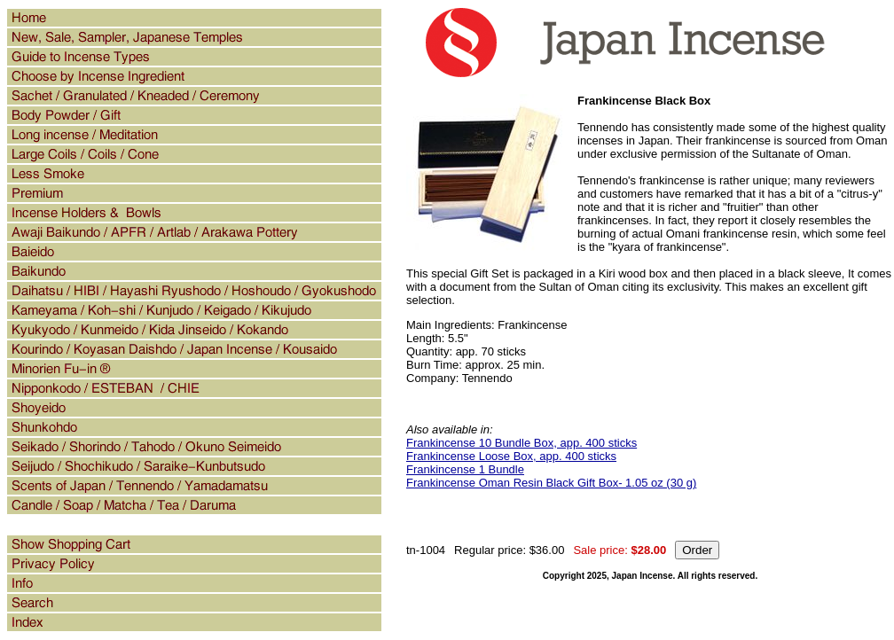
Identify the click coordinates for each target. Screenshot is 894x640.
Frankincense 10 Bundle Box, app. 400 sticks (521, 442)
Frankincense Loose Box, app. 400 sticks (511, 456)
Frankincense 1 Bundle (465, 469)
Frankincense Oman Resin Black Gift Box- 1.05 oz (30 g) (551, 482)
